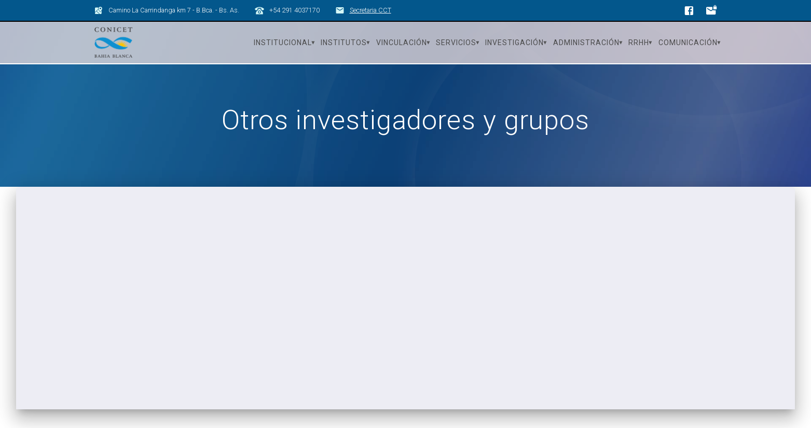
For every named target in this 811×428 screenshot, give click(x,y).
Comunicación (688, 42)
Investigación (514, 42)
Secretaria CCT (370, 10)
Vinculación (401, 42)
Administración (586, 42)
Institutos (344, 42)
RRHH (638, 42)
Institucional (283, 42)
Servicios (456, 42)
